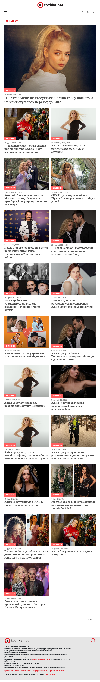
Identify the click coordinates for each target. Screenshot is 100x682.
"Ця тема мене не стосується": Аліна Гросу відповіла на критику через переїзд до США (48, 99)
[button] (87, 12)
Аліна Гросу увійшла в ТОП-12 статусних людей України (23, 503)
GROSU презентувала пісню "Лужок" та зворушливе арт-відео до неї (73, 198)
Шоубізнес (10, 90)
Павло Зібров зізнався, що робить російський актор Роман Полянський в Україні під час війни (26, 252)
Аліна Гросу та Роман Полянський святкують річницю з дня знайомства (72, 356)
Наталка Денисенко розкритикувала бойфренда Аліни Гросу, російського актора (72, 303)
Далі (89, 619)
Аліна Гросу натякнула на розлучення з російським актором (68, 149)
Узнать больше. (50, 674)
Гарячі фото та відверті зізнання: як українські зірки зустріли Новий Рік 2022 (73, 505)
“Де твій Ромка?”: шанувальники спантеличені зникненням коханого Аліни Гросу (72, 251)
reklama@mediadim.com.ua (41, 660)
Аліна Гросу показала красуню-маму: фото (71, 553)
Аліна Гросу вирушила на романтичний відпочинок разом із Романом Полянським (72, 455)
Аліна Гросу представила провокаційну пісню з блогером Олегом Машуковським (25, 604)
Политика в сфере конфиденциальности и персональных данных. (42, 671)
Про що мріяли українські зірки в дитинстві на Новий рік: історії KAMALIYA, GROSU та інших (26, 554)
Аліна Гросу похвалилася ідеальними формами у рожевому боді (67, 406)
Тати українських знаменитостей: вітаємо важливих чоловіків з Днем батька (22, 305)
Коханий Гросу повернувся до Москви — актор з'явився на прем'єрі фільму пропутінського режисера (25, 199)
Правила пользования (11, 671)
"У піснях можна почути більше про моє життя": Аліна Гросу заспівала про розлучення (25, 149)
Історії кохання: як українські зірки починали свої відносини (24, 354)
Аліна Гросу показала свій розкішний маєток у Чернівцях (24, 404)
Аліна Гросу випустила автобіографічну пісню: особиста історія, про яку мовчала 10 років (26, 455)
